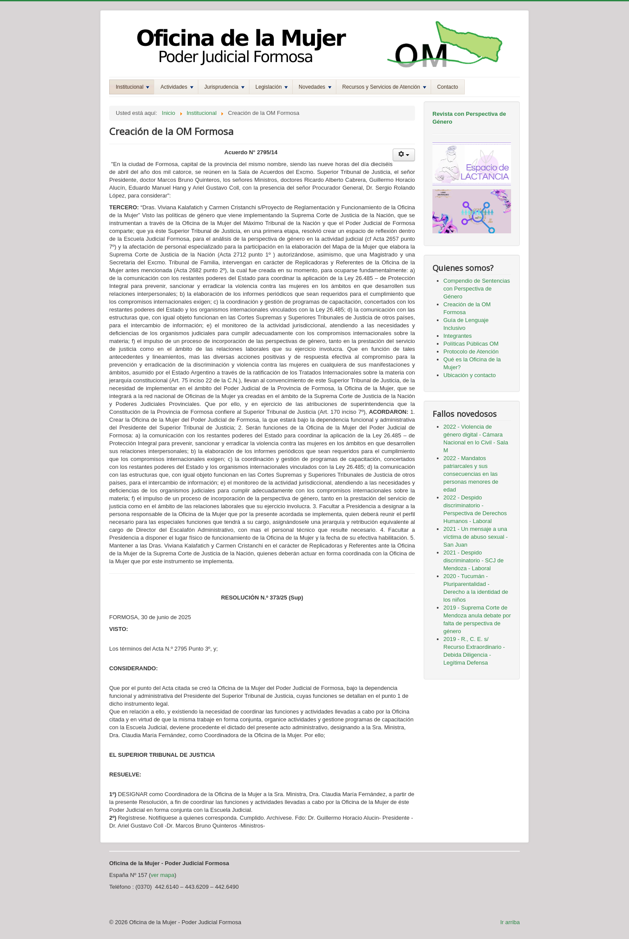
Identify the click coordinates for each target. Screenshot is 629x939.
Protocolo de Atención (470, 351)
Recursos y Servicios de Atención (384, 87)
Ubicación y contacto (469, 375)
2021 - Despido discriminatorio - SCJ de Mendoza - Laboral (473, 560)
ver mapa (162, 875)
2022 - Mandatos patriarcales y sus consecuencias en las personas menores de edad (470, 474)
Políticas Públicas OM (470, 343)
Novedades (315, 87)
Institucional (132, 87)
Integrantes (457, 336)
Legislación (272, 87)
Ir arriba (510, 922)
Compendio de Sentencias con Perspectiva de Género (476, 288)
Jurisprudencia (224, 87)
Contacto (447, 87)
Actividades (176, 87)
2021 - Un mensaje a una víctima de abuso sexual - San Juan (475, 537)
